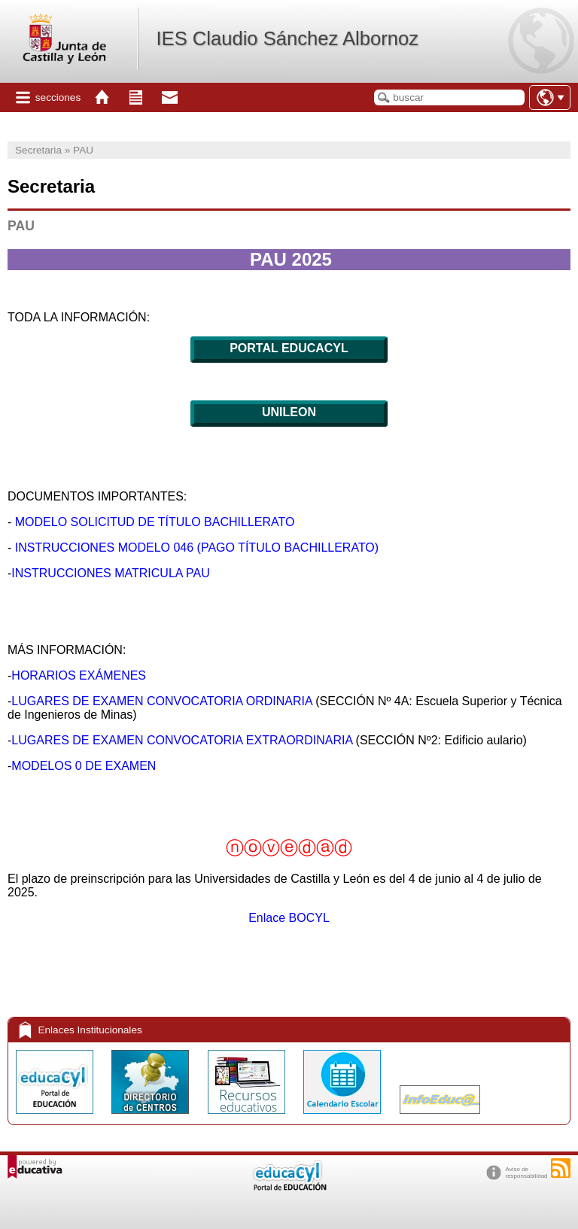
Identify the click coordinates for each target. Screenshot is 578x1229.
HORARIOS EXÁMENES (78, 675)
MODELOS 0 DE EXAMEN (83, 765)
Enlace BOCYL (289, 917)
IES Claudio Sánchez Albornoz (287, 38)
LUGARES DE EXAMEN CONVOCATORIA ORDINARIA (161, 701)
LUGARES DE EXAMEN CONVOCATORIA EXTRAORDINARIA (181, 740)
